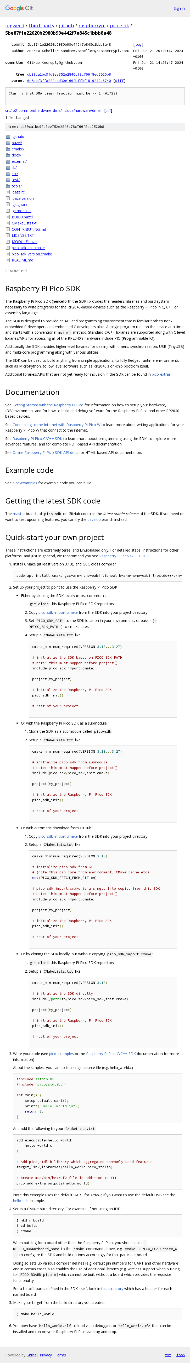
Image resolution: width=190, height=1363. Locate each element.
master (19, 513)
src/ (15, 173)
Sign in (179, 8)
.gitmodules (21, 210)
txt (168, 1354)
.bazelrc (18, 192)
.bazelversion (23, 198)
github (66, 25)
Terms (60, 1354)
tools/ (17, 186)
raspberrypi (92, 25)
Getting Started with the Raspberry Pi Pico (48, 404)
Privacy (46, 1354)
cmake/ (18, 148)
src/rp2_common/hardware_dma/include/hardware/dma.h (54, 110)
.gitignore (19, 204)
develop (94, 519)
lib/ (14, 167)
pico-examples (25, 482)
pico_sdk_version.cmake (32, 253)
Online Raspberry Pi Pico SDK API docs (45, 452)
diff (119, 80)
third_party (41, 25)
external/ (19, 161)
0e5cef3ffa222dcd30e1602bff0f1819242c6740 (69, 80)
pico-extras (161, 374)
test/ (16, 179)
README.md (22, 260)
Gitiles (31, 1354)
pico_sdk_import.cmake (58, 612)
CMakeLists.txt (24, 223)
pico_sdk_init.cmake (28, 247)
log (138, 44)
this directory (112, 1288)
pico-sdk (119, 25)
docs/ (16, 155)
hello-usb (21, 1200)
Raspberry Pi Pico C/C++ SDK (37, 438)
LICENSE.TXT (23, 235)
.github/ (18, 136)
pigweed (14, 25)
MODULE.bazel (24, 241)
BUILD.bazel (22, 216)
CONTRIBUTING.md (29, 229)
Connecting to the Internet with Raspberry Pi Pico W (56, 424)
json (180, 1354)
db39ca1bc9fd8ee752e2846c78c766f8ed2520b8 (69, 74)
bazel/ (17, 142)
